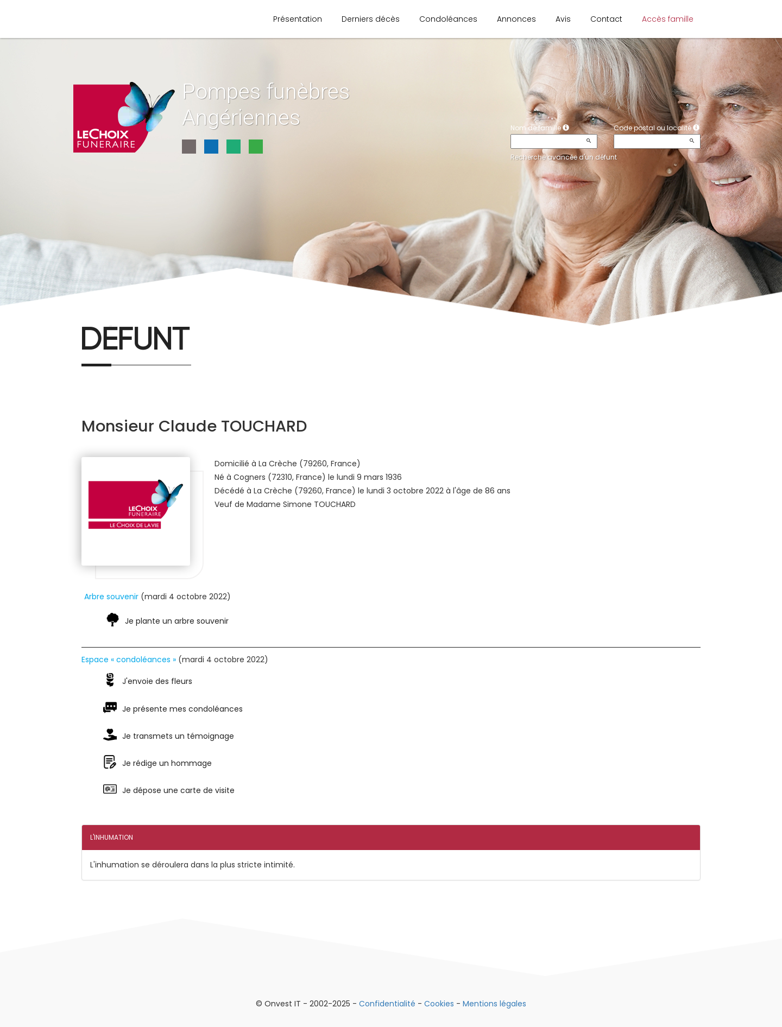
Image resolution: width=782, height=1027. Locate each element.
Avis (563, 19)
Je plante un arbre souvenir (177, 621)
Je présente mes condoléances (182, 708)
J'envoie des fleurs (157, 681)
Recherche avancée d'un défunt (563, 157)
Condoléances (448, 19)
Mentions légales (494, 1003)
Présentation (297, 19)
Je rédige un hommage (167, 763)
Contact (606, 19)
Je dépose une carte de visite (178, 790)
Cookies (439, 1003)
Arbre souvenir (111, 596)
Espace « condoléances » (128, 659)
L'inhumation (111, 837)
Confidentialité (387, 1003)
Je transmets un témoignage (178, 736)
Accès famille (667, 19)
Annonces (516, 19)
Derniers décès (371, 19)
